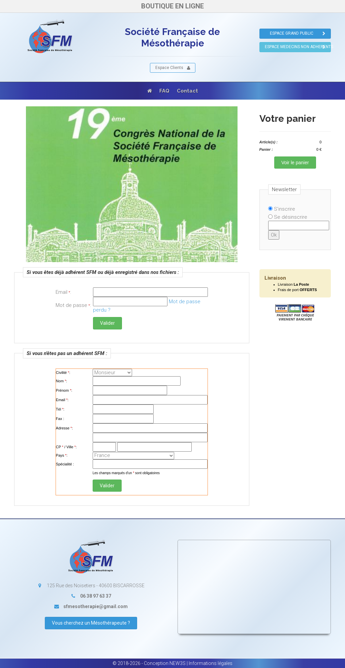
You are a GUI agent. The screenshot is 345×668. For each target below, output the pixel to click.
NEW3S (177, 663)
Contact (187, 91)
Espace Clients (172, 68)
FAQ (164, 91)
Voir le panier (295, 162)
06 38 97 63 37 (95, 596)
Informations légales (210, 663)
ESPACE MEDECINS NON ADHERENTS (298, 47)
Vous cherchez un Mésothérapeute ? (91, 623)
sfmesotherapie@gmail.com (95, 606)
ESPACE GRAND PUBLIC (298, 33)
